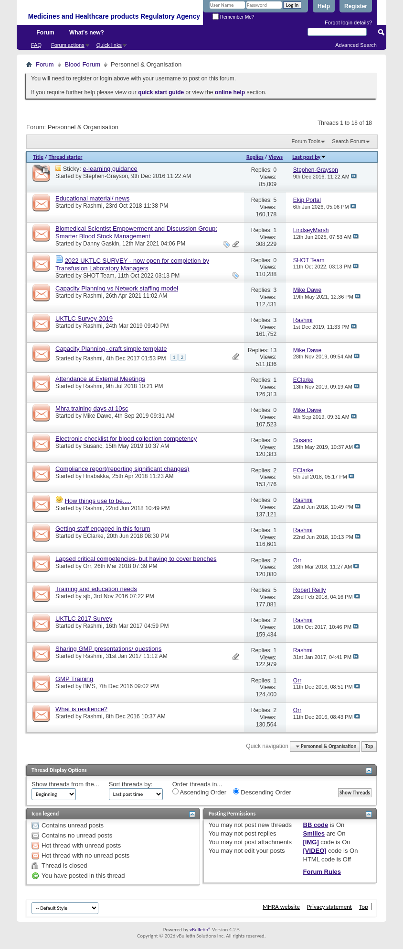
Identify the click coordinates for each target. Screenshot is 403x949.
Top (369, 746)
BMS (89, 686)
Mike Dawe (97, 416)
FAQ (36, 45)
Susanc (92, 446)
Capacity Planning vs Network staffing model (116, 288)
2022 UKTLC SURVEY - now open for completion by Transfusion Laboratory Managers (132, 264)
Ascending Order (199, 792)
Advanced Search (356, 45)
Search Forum (348, 141)
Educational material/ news (92, 198)
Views (275, 157)
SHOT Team (99, 275)
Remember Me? (233, 17)
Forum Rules (322, 871)
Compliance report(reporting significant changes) (122, 468)
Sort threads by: (131, 784)
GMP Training (74, 678)
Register (355, 6)
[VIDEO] (315, 850)
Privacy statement (329, 906)
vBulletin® (200, 930)
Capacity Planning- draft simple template (111, 348)
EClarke (93, 536)
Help (324, 6)
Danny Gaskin (101, 243)
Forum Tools (306, 141)
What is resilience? (81, 709)
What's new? (86, 32)
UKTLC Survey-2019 (84, 318)
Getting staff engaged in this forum (102, 528)
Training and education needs (96, 588)
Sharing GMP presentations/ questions (108, 648)
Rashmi (93, 205)
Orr (87, 566)
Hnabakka (96, 476)
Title (38, 157)
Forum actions (68, 45)
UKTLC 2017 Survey (83, 618)
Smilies (314, 833)
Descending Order (262, 792)
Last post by (309, 157)
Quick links (109, 45)
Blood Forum (82, 64)
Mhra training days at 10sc (91, 408)
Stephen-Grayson (105, 176)
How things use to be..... (98, 500)
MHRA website (281, 906)
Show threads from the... (65, 784)
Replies (255, 157)
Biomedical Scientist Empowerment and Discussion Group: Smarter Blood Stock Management (136, 232)
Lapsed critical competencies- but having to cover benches (135, 558)
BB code (316, 824)
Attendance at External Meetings (100, 378)
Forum (45, 32)
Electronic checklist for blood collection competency (126, 438)
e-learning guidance (110, 168)
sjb (86, 596)
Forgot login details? (348, 22)
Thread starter (66, 157)
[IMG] (311, 842)
